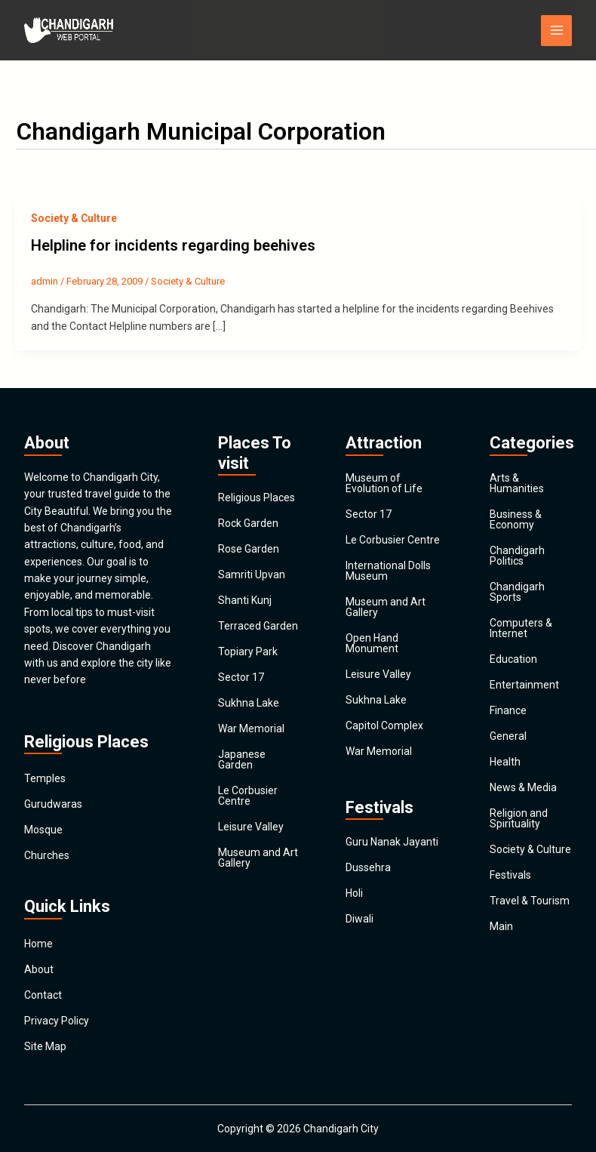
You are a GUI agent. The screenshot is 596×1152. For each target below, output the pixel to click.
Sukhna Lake (248, 703)
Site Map (45, 1046)
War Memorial (251, 728)
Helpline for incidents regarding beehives (173, 245)
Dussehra (368, 867)
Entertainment (524, 685)
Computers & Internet (521, 628)
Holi (354, 893)
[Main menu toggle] (556, 30)
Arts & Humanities (517, 483)
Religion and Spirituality (519, 818)
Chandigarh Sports (517, 592)
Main (501, 926)
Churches (46, 855)
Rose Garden (248, 549)
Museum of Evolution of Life (384, 483)
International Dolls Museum (388, 570)
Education (513, 659)
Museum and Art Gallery (258, 857)
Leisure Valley (251, 827)
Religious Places (256, 497)
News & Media (523, 787)
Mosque (43, 830)
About (39, 969)
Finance (508, 710)
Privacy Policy (56, 1021)
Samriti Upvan (251, 574)
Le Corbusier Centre (248, 795)
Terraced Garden (258, 626)
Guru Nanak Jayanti (392, 842)
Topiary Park (248, 651)
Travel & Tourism (530, 901)
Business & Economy (516, 519)
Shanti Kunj (245, 600)
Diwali (359, 919)
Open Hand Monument (372, 643)
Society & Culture (74, 218)
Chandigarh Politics (517, 555)
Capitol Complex (384, 725)
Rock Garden (248, 523)
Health (505, 762)
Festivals (510, 875)
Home (38, 944)
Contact (43, 995)
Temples (45, 778)
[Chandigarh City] (69, 30)
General (508, 736)
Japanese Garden (242, 759)
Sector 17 (241, 677)
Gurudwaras (53, 804)
